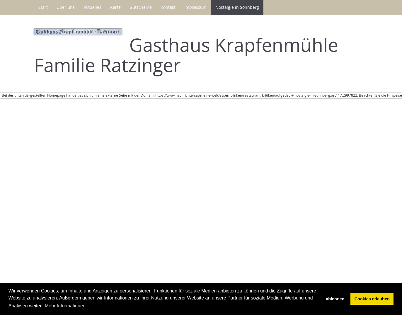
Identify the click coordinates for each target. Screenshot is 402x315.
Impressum (195, 7)
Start (43, 7)
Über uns (66, 7)
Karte (115, 7)
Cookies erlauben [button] (372, 299)
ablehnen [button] (335, 299)
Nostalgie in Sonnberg (237, 7)
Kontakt (168, 7)
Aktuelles (92, 7)
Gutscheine (141, 7)
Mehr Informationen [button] (65, 305)
